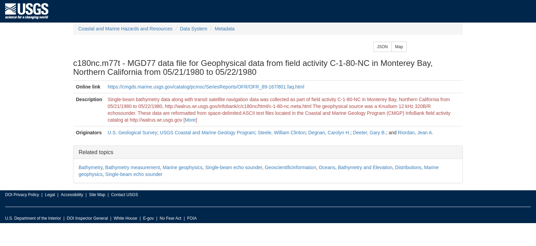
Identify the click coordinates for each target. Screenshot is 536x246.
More (190, 120)
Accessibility (72, 194)
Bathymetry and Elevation (365, 167)
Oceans (327, 167)
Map (399, 46)
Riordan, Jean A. (415, 132)
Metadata (224, 28)
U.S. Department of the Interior (33, 218)
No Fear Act (170, 218)
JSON (382, 46)
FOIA (192, 218)
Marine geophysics (183, 167)
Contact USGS (124, 194)
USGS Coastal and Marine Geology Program (207, 132)
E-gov (148, 218)
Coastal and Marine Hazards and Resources (125, 28)
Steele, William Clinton (282, 132)
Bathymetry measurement (132, 167)
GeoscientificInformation (290, 167)
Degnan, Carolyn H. (329, 132)
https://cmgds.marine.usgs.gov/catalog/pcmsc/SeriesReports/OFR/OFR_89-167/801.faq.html (206, 87)
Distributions (408, 167)
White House (125, 218)
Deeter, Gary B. (369, 132)
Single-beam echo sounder (233, 167)
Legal (50, 194)
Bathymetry (91, 167)
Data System (193, 28)
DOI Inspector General (87, 218)
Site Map (97, 194)
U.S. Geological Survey (132, 132)
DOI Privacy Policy (22, 194)
